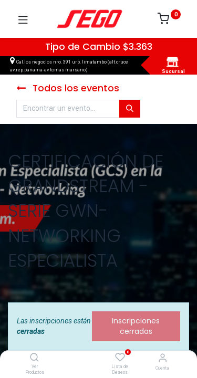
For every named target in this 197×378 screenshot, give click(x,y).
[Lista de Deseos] (120, 357)
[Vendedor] (163, 358)
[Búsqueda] (129, 109)
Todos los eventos (67, 88)
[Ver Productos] (34, 358)
